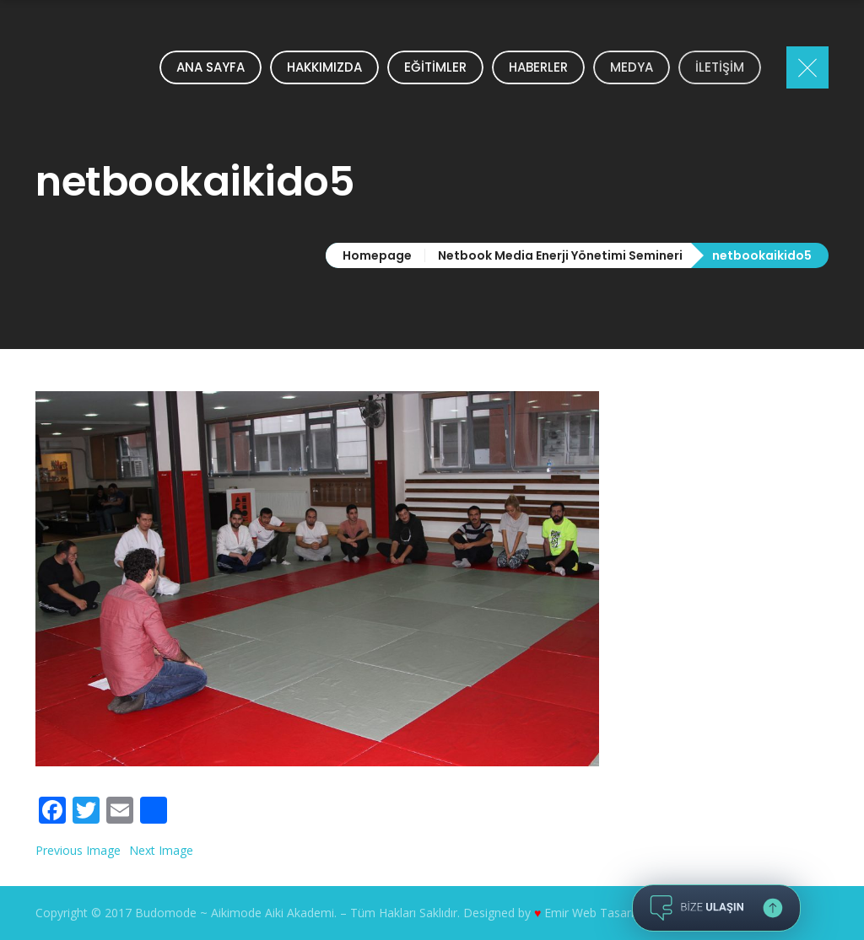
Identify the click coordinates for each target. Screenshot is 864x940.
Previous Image (78, 850)
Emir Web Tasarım (594, 913)
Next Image (161, 850)
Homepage (377, 255)
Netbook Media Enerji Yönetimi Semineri (560, 255)
